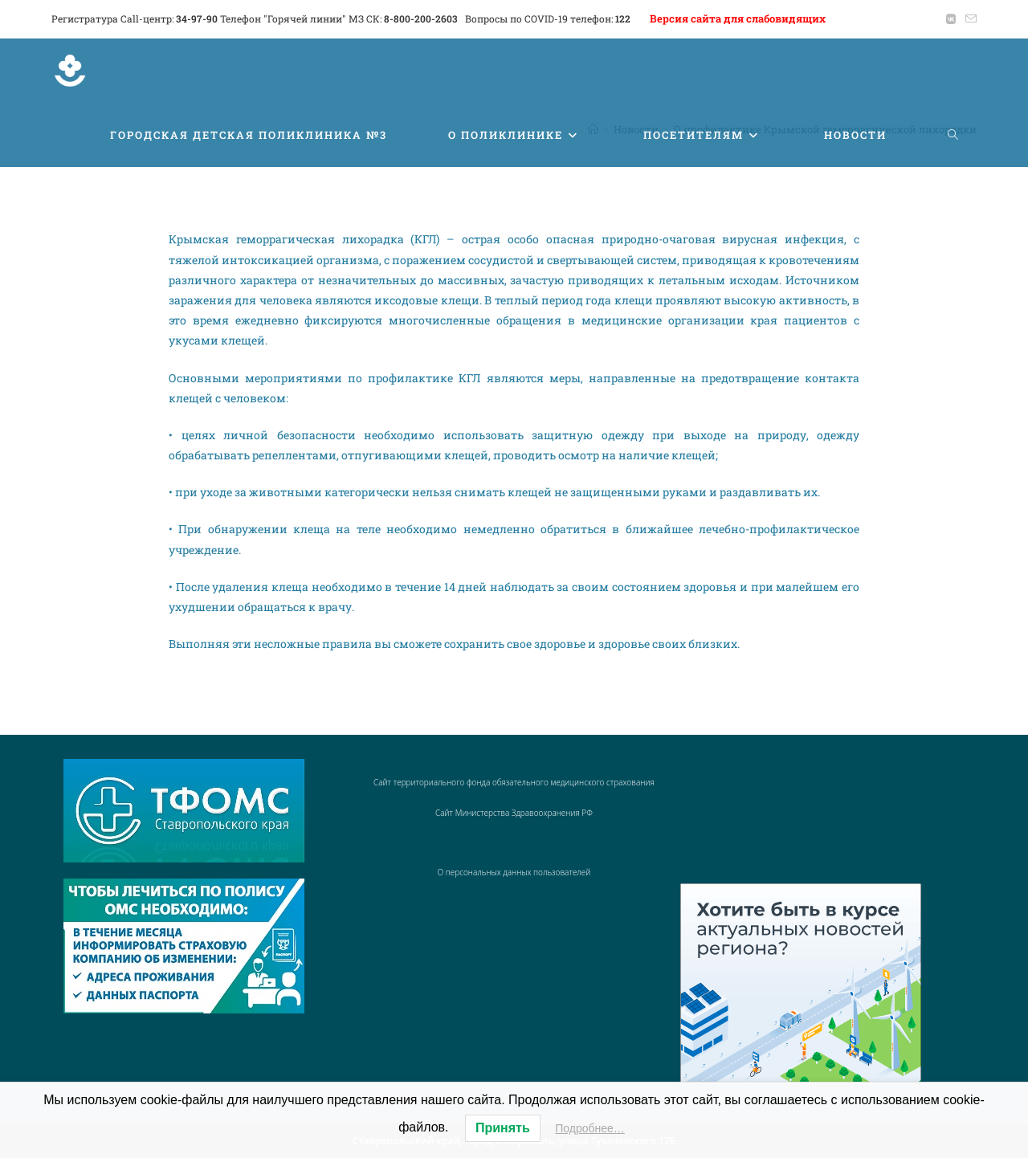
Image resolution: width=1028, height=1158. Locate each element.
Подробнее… (590, 1128)
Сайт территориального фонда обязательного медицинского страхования (514, 782)
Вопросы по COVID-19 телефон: (547, 18)
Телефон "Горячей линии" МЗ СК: (339, 18)
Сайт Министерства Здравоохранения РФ (514, 812)
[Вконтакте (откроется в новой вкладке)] (951, 19)
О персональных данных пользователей (514, 872)
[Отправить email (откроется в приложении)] (969, 19)
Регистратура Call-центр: (134, 18)
